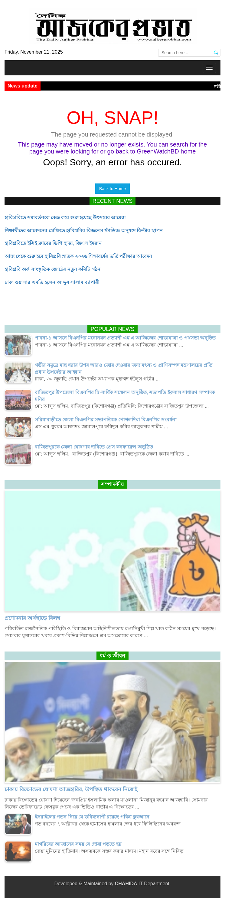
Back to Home (112, 188)
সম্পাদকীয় (112, 484)
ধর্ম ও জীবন (112, 656)
